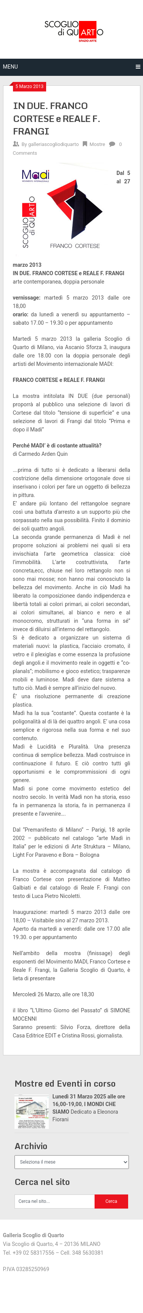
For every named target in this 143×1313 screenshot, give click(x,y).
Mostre (97, 144)
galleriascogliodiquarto (53, 144)
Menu (10, 67)
